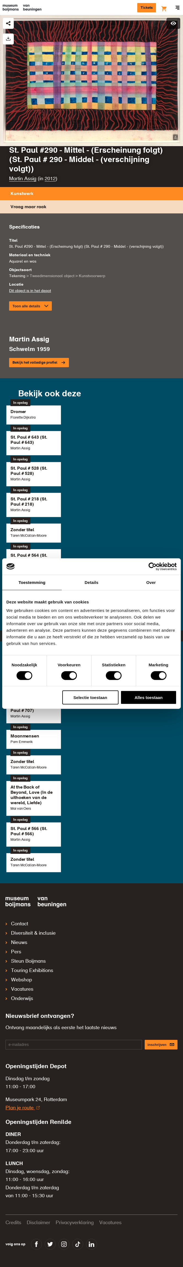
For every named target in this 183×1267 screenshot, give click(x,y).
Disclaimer (38, 1222)
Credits (13, 1222)
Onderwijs (19, 998)
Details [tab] (91, 582)
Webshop (19, 980)
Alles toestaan (148, 697)
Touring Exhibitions (29, 970)
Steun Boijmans (26, 961)
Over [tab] (151, 582)
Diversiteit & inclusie (31, 933)
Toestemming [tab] (31, 582)
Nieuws (16, 942)
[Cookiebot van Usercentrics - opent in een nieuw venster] (152, 566)
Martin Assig (22, 178)
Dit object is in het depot (30, 291)
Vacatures (19, 989)
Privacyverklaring (75, 1222)
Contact (17, 923)
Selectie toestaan (90, 697)
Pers (13, 951)
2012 (50, 178)
